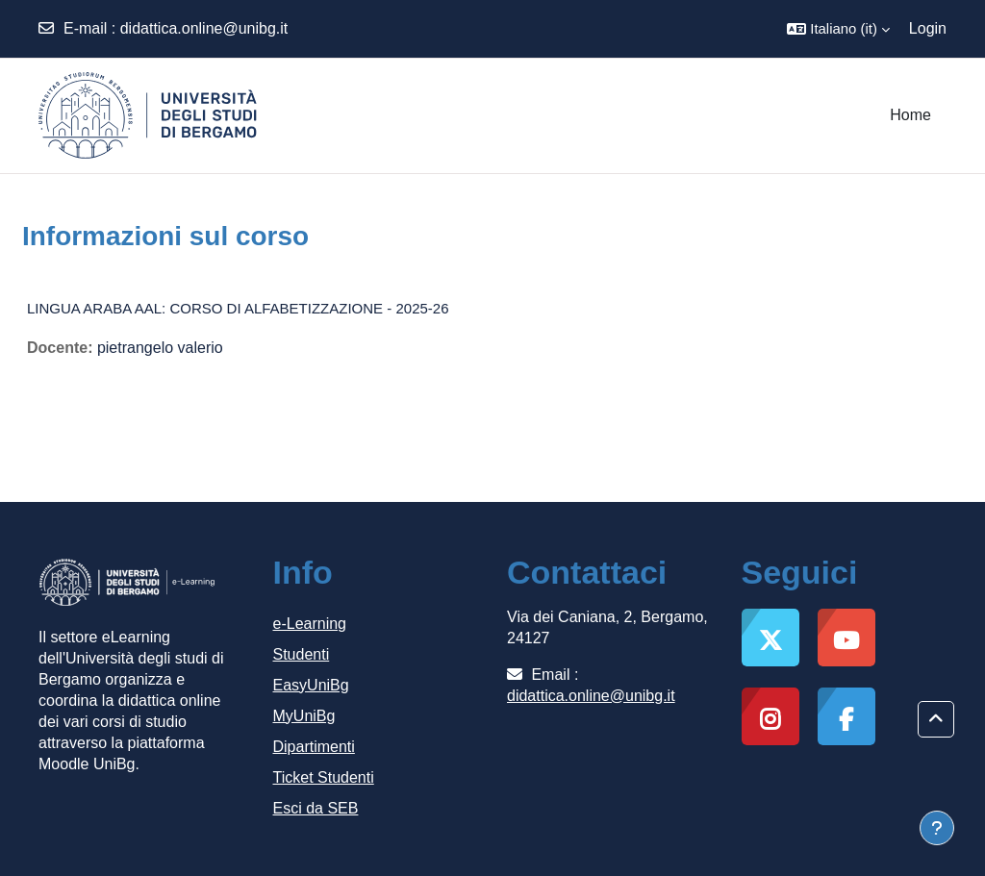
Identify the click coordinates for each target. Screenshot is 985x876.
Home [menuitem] (910, 115)
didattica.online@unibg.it (204, 28)
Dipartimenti (314, 746)
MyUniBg (304, 716)
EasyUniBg (311, 685)
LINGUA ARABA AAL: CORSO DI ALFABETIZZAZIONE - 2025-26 (238, 308)
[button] (838, 29)
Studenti (301, 654)
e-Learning (310, 623)
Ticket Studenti (323, 777)
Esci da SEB (316, 808)
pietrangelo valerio (160, 347)
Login (928, 28)
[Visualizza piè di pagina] (937, 828)
